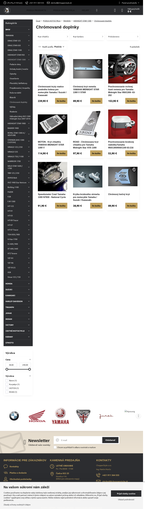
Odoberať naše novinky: (39, 444)
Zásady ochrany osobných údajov (17, 504)
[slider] (7, 369)
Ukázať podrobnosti (126, 499)
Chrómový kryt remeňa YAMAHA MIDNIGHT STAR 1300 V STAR (86, 89)
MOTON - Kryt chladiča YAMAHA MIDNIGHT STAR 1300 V (51, 145)
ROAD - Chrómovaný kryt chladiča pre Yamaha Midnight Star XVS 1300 (85, 145)
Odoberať (110, 440)
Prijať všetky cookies (126, 493)
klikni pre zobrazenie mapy (68, 478)
